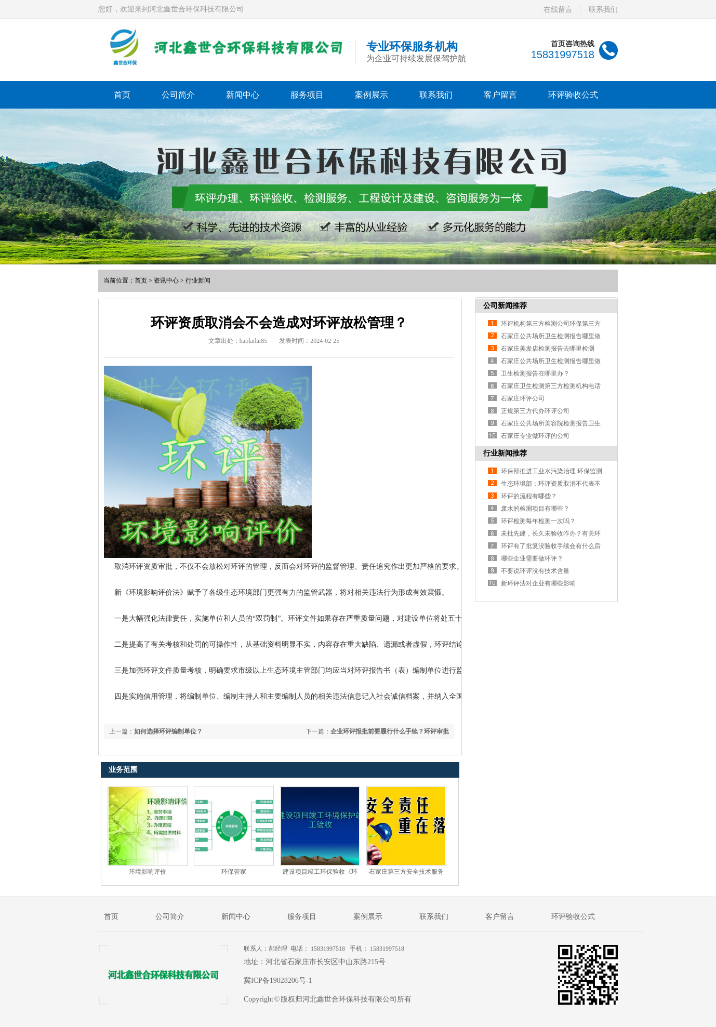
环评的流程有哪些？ (529, 496)
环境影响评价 (147, 871)
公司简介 (178, 94)
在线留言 (558, 10)
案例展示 (371, 94)
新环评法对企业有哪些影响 (538, 583)
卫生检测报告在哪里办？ (535, 373)
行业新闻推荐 (505, 453)
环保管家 (233, 871)
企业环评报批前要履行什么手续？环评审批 (389, 731)
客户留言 (500, 94)
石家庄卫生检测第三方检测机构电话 (551, 386)
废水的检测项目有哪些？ (535, 508)
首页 (122, 94)
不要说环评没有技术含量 (535, 571)
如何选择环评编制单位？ (168, 731)
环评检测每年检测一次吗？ (538, 521)
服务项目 (307, 94)
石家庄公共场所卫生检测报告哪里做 (551, 336)
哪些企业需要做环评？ (532, 558)
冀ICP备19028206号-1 (278, 980)
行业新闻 (197, 280)
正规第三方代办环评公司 (535, 411)
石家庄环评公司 (523, 398)
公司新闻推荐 (505, 306)
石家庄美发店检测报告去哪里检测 (547, 348)
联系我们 (603, 10)
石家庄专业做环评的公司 (535, 435)
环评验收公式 (573, 94)
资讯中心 (166, 280)
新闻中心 (242, 94)
